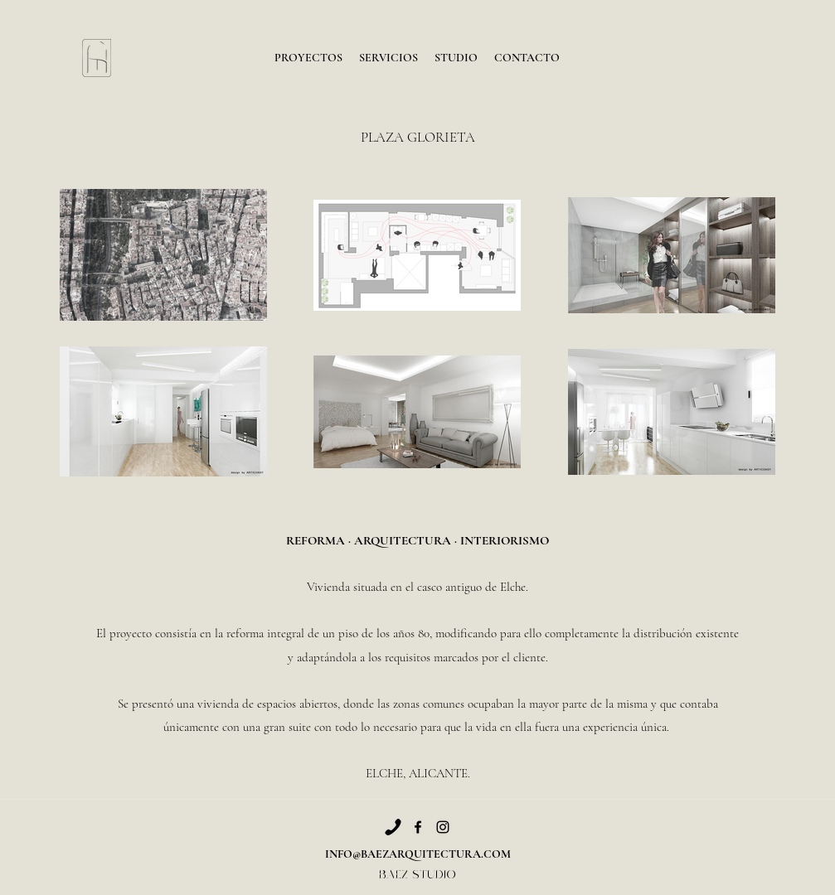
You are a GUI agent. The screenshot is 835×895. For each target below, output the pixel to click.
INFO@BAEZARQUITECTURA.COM (418, 854)
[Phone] (393, 827)
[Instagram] (442, 827)
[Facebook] (418, 827)
